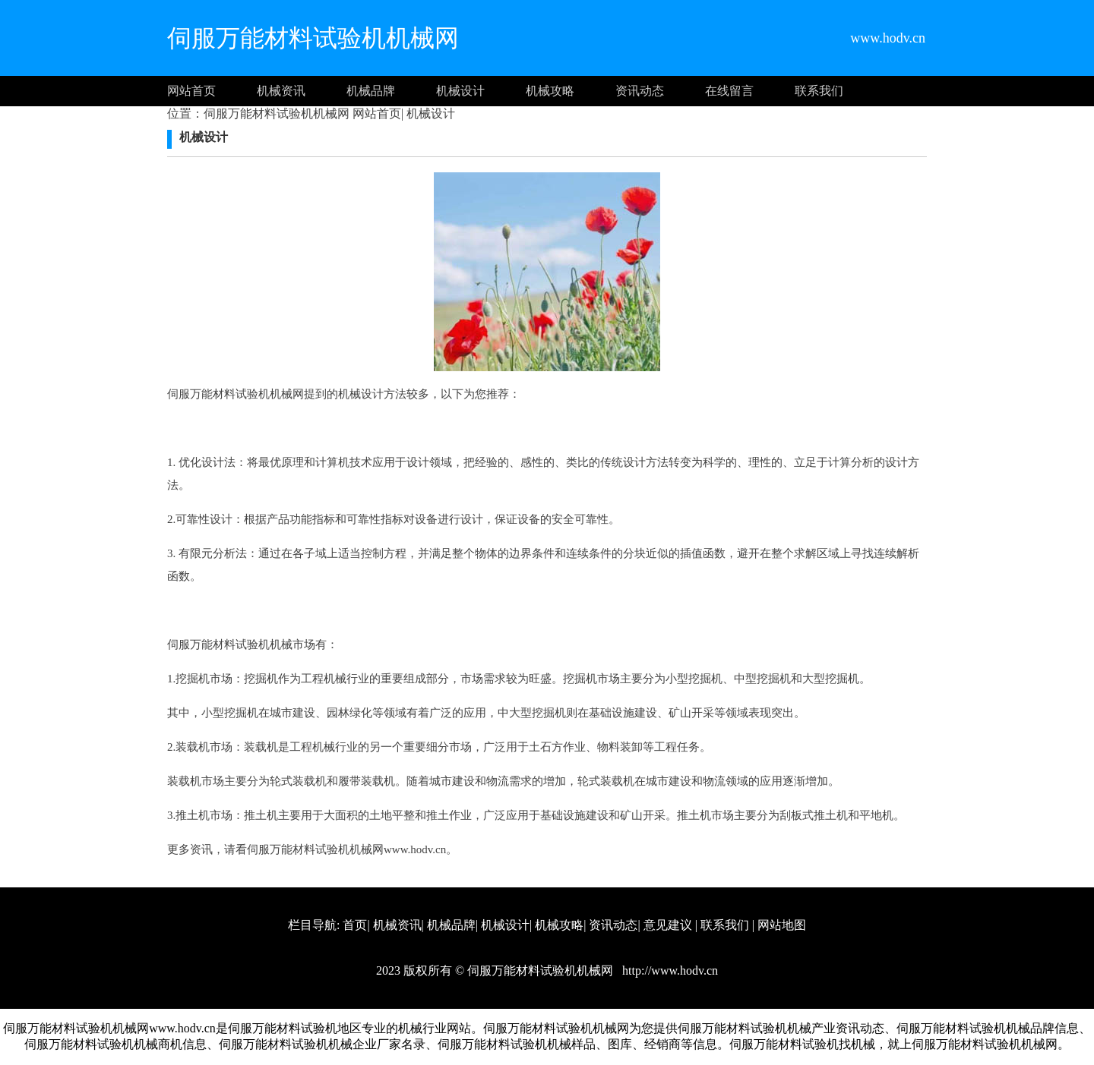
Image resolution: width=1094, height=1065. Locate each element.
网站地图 (781, 924)
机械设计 (460, 90)
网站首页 (191, 90)
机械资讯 (281, 90)
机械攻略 (550, 90)
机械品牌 (370, 90)
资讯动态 (639, 90)
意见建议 (667, 924)
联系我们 (819, 90)
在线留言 (729, 90)
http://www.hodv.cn (668, 970)
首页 (355, 924)
